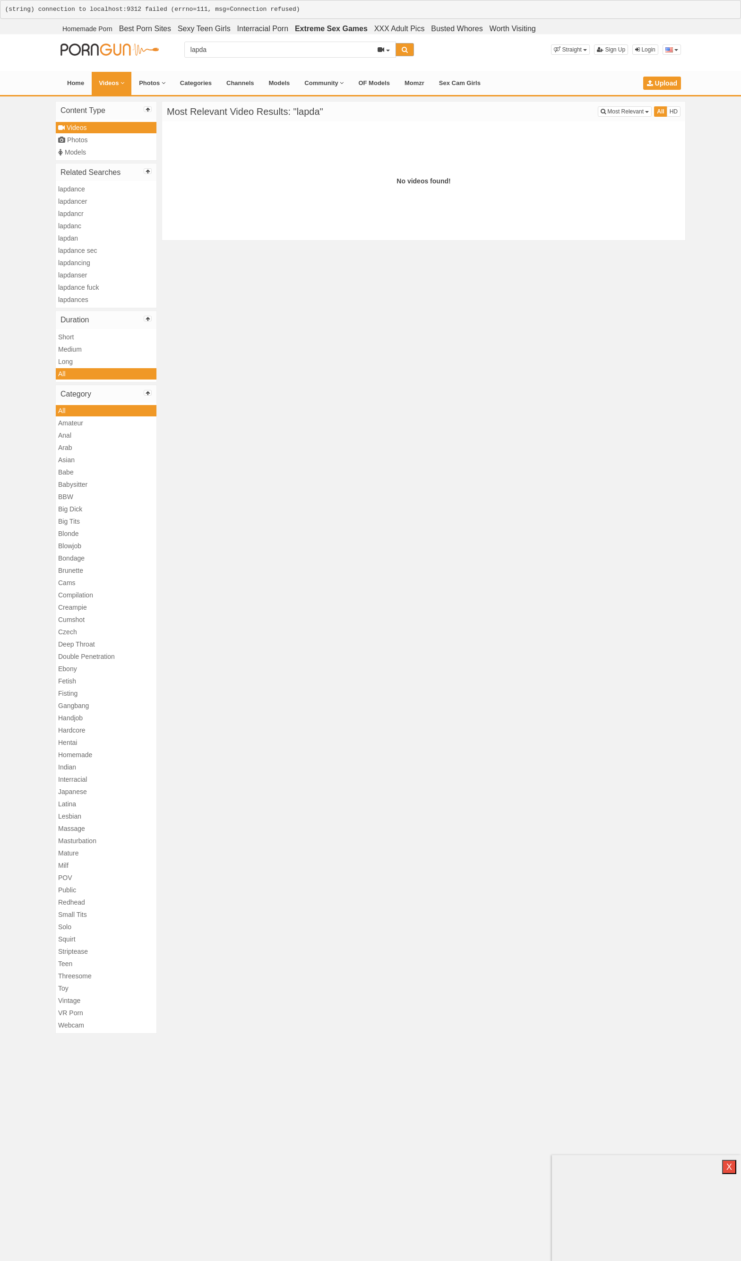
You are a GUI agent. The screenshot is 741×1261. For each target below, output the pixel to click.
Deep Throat (76, 644)
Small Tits (72, 914)
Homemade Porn (87, 29)
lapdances (73, 299)
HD (674, 111)
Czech (67, 632)
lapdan (68, 238)
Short (66, 337)
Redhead (71, 902)
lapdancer (72, 201)
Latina (67, 804)
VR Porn (70, 1013)
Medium (70, 349)
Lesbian (69, 816)
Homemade (75, 755)
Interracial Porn (263, 29)
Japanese (72, 791)
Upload (662, 83)
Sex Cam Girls (460, 82)
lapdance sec (77, 250)
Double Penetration (86, 656)
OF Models (373, 82)
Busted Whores (457, 29)
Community (324, 82)
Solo (64, 927)
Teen (65, 963)
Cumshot (71, 619)
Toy (63, 988)
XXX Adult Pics (399, 29)
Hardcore (72, 730)
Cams (67, 583)
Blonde (68, 533)
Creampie (72, 607)
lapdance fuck (78, 287)
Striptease (73, 951)
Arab (65, 447)
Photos (152, 82)
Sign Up (611, 49)
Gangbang (73, 705)
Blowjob (69, 546)
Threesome (75, 976)
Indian (67, 767)
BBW (65, 497)
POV (65, 877)
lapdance (71, 189)
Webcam (71, 1025)
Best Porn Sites (145, 29)
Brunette (70, 570)
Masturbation (77, 841)
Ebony (67, 669)
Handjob (70, 718)
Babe (66, 472)
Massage (71, 828)
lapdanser (72, 275)
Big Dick (70, 509)
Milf (63, 865)
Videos (111, 82)
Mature (68, 853)
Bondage (71, 558)
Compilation (75, 595)
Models (279, 82)
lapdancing (74, 263)
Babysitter (72, 484)
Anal (64, 435)
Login (645, 49)
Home (75, 82)
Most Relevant (626, 111)
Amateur (70, 423)
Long (65, 361)
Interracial (72, 779)
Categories (196, 82)
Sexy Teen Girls (204, 29)
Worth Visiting (513, 29)
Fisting (68, 693)
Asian (66, 460)
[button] (570, 49)
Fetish (67, 681)
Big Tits (69, 521)
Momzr (414, 82)
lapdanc (69, 226)
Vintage (69, 1000)
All (62, 374)
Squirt (67, 939)
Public (67, 890)
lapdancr (71, 213)
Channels (240, 82)
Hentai (67, 742)
